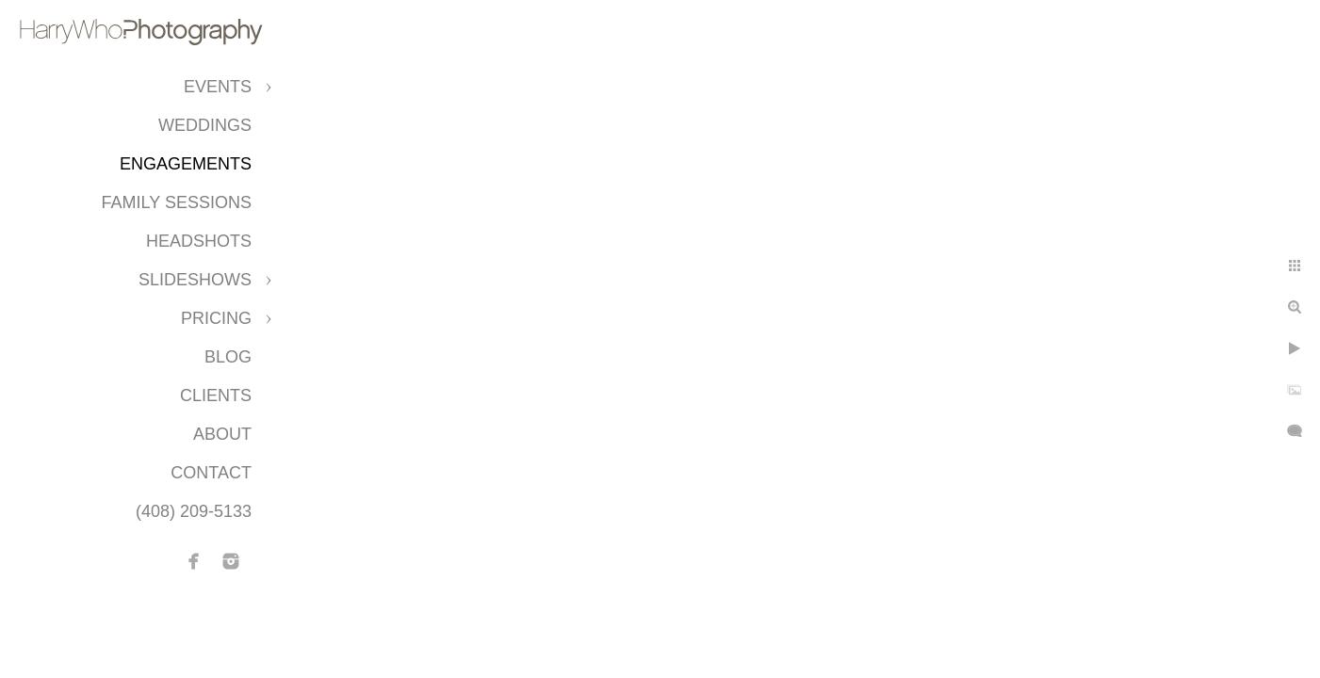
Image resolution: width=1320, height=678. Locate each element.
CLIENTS (216, 395)
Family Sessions (177, 202)
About (222, 434)
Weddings (205, 125)
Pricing (216, 318)
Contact (211, 472)
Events (218, 86)
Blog (228, 356)
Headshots (199, 241)
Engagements (186, 163)
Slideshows (195, 279)
